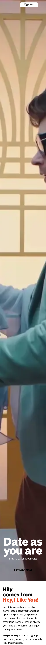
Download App (28, 5)
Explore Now (23, 541)
